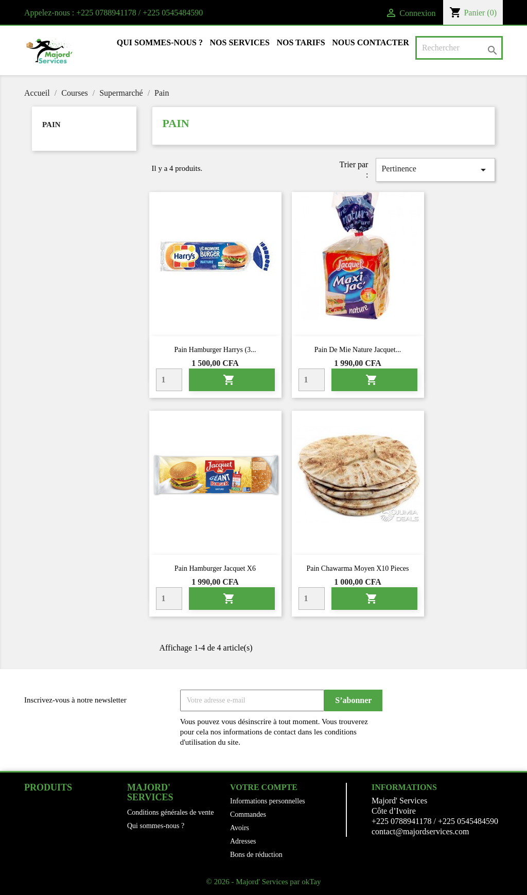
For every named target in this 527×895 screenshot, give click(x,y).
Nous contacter (370, 42)
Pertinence (435, 170)
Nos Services (240, 42)
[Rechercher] (459, 48)
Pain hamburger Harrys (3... (215, 350)
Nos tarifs (300, 42)
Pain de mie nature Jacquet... (357, 350)
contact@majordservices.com (420, 831)
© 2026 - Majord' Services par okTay (263, 882)
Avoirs (239, 828)
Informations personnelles (267, 801)
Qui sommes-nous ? (160, 42)
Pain (51, 124)
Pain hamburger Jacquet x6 (215, 568)
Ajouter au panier (229, 380)
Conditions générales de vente (170, 812)
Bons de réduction (256, 854)
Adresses (243, 841)
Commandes (248, 814)
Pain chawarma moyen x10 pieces (357, 568)
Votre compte (263, 787)
